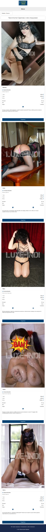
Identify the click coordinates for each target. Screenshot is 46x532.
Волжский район (7, 291)
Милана (5, 87)
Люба (4, 389)
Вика (4, 288)
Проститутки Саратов (24, 529)
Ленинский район (7, 391)
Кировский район (7, 89)
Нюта (4, 490)
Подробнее (23, 119)
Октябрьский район (8, 190)
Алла (4, 188)
